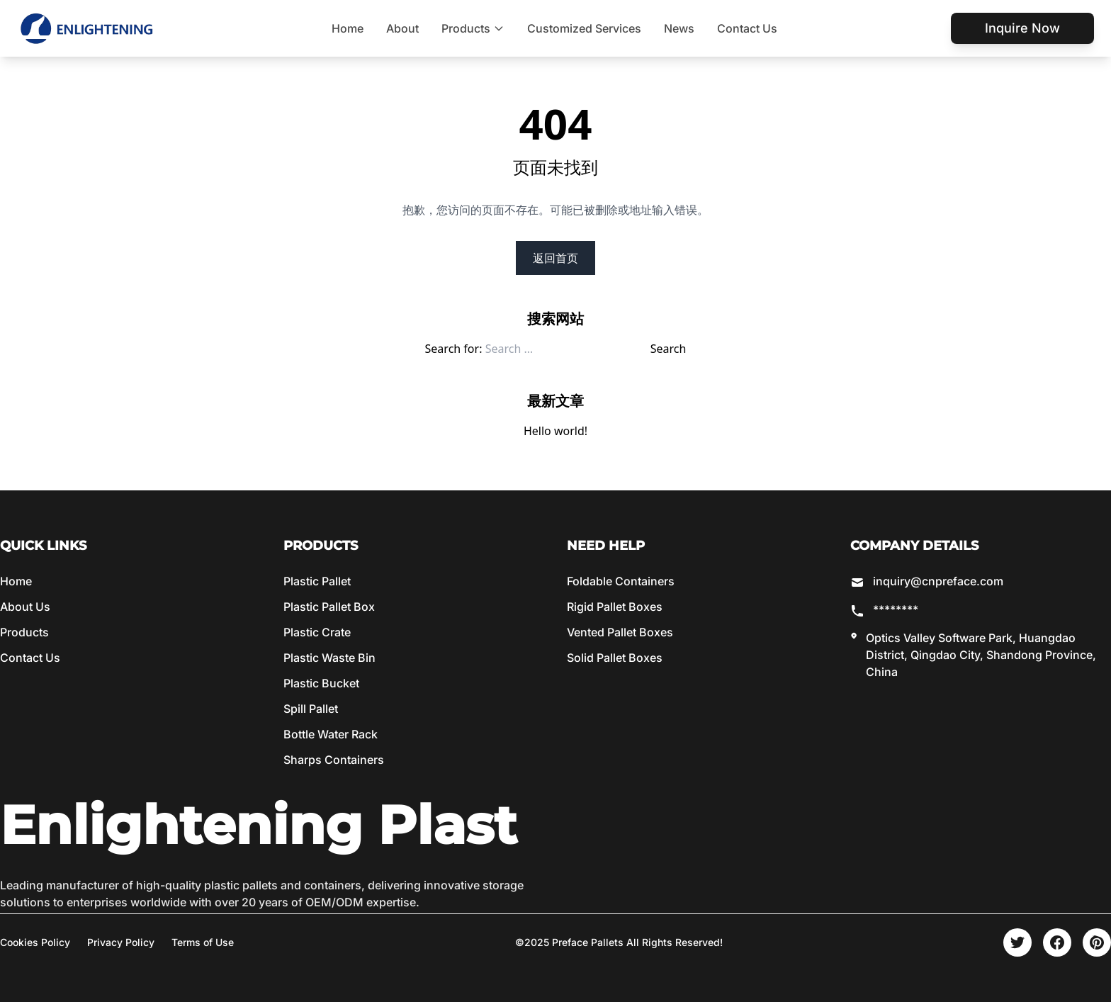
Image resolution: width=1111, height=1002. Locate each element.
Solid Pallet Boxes (614, 658)
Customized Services (584, 28)
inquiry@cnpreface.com (938, 581)
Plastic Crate (317, 632)
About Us (25, 606)
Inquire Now (1022, 28)
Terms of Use (202, 942)
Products (472, 28)
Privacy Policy (120, 942)
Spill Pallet (310, 709)
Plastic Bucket (321, 683)
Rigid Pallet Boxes (614, 606)
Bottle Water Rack (330, 734)
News (679, 28)
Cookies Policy (35, 942)
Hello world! (555, 431)
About (402, 28)
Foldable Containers (621, 581)
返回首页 (555, 258)
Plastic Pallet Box (329, 606)
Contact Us (747, 28)
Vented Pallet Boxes (620, 632)
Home (347, 28)
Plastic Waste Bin (329, 658)
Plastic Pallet (317, 581)
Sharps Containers (333, 760)
